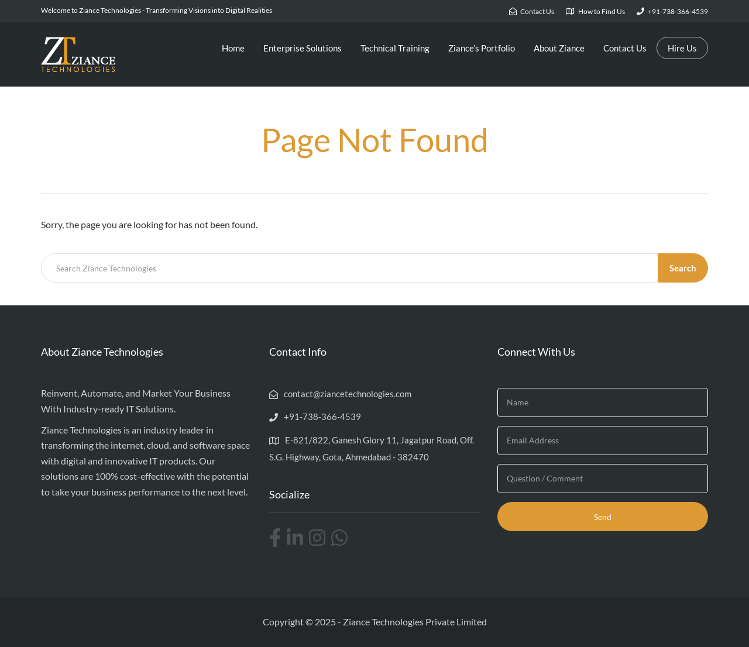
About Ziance (559, 48)
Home (233, 48)
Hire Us (682, 48)
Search (682, 268)
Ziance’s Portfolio (481, 48)
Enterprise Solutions (302, 48)
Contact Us (625, 48)
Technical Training (395, 48)
